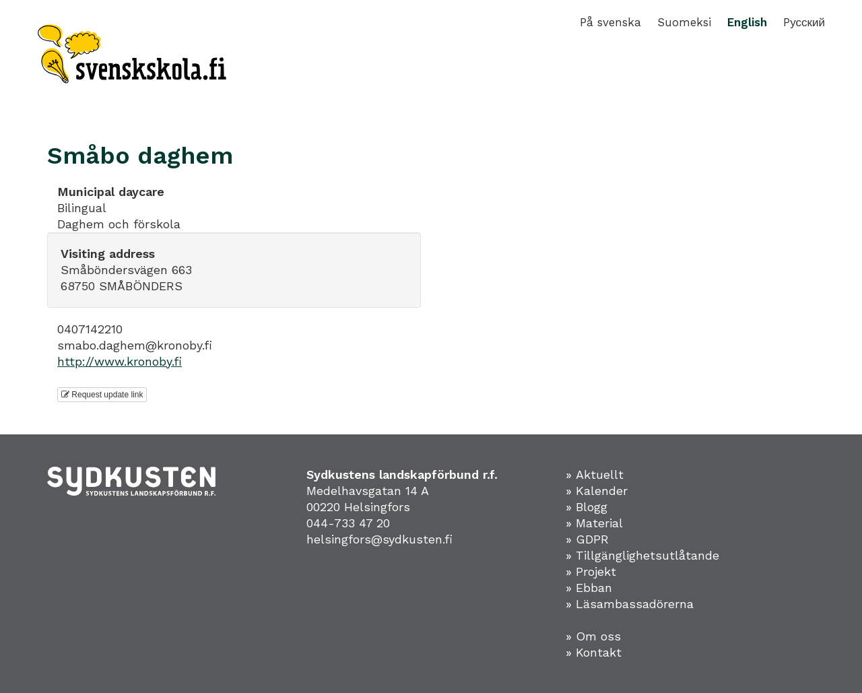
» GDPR (587, 539)
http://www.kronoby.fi (119, 361)
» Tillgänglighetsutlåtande (642, 555)
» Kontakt (594, 652)
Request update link (102, 394)
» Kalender (597, 491)
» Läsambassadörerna (630, 604)
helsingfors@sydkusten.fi (379, 539)
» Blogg (586, 507)
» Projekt (591, 571)
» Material (594, 523)
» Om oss (593, 636)
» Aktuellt (595, 474)
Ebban (594, 588)
